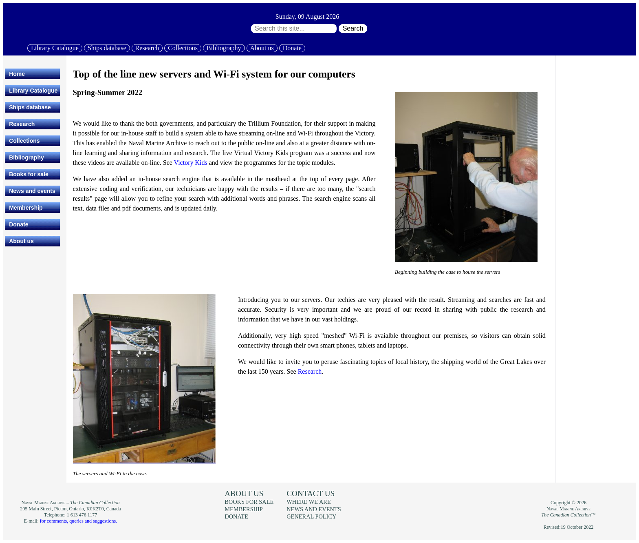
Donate (292, 47)
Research (147, 47)
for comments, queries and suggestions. (78, 521)
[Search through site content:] (294, 28)
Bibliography (224, 47)
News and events (32, 191)
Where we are (308, 502)
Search (353, 28)
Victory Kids (190, 162)
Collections (183, 47)
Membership (25, 207)
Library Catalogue (55, 47)
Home (17, 74)
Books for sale (28, 174)
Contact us (310, 493)
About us (262, 47)
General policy (311, 516)
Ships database (107, 47)
